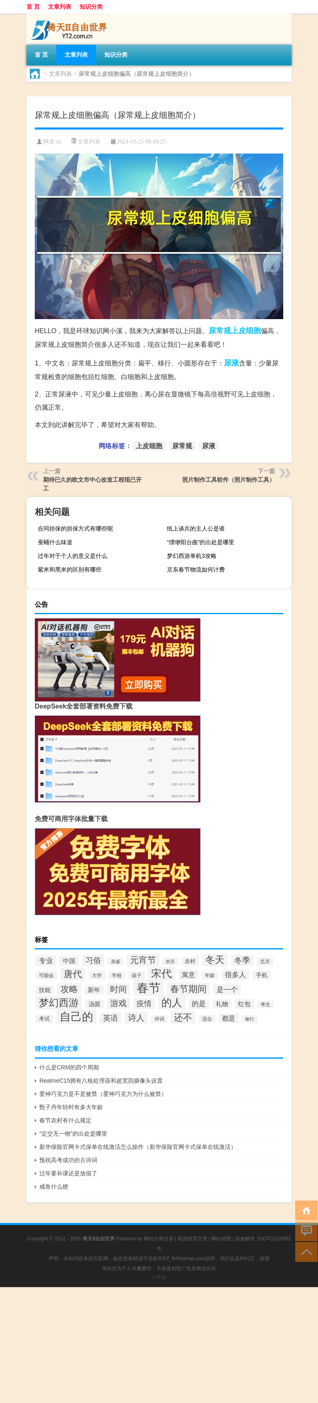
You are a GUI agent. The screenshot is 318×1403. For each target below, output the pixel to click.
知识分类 (91, 6)
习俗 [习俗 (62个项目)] (93, 960)
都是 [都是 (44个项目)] (228, 1018)
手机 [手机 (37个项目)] (261, 975)
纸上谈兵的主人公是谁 (196, 528)
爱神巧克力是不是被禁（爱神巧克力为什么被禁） (103, 1094)
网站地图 (221, 1239)
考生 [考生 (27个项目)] (265, 1004)
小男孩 (159, 1277)
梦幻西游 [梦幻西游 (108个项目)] (59, 1002)
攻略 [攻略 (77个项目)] (69, 989)
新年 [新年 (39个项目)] (94, 990)
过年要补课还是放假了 (68, 1173)
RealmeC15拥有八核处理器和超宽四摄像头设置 (101, 1080)
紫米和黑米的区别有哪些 (69, 569)
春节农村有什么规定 (65, 1120)
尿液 (231, 363)
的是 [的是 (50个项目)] (199, 1004)
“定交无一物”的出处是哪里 (73, 1133)
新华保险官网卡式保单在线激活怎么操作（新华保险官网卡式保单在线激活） (137, 1147)
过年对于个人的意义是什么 (72, 556)
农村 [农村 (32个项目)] (190, 961)
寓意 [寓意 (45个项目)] (188, 974)
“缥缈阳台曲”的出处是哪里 (200, 542)
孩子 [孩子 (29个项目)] (137, 975)
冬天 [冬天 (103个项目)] (214, 959)
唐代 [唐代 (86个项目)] (73, 974)
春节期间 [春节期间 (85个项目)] (188, 989)
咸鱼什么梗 (53, 1186)
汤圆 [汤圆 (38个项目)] (94, 1004)
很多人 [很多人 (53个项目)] (235, 975)
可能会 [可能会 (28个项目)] (46, 975)
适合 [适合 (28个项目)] (207, 1018)
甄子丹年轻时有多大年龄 (71, 1107)
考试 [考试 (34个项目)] (44, 1019)
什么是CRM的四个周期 (69, 1067)
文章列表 (59, 6)
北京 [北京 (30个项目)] (265, 961)
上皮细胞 (246, 331)
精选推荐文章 (192, 1239)
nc (59, 142)
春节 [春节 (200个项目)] (149, 988)
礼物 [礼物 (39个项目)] (222, 1004)
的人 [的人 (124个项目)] (171, 1002)
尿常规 (220, 331)
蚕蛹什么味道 (55, 542)
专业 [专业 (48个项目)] (46, 961)
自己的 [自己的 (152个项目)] (76, 1017)
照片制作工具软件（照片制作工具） (228, 479)
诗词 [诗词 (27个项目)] (159, 1018)
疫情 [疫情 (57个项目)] (144, 1003)
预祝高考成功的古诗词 (68, 1160)
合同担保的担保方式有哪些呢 (75, 528)
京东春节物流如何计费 (196, 569)
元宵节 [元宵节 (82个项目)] (143, 960)
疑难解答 (245, 1239)
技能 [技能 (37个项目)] (45, 990)
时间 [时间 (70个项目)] (118, 989)
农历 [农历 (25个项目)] (170, 961)
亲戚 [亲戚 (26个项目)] (115, 961)
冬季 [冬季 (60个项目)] (242, 960)
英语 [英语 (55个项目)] (110, 1018)
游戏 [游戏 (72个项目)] (118, 1003)
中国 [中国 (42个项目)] (69, 960)
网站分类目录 (158, 1239)
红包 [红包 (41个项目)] (244, 1003)
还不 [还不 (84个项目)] (183, 1017)
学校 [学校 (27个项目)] (117, 975)
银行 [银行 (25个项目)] (249, 1018)
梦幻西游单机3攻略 (192, 556)
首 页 (33, 6)
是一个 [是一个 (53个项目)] (227, 989)
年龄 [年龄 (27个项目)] (210, 975)
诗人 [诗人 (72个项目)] (136, 1017)
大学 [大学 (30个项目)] (97, 975)
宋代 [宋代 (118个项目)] (161, 973)
